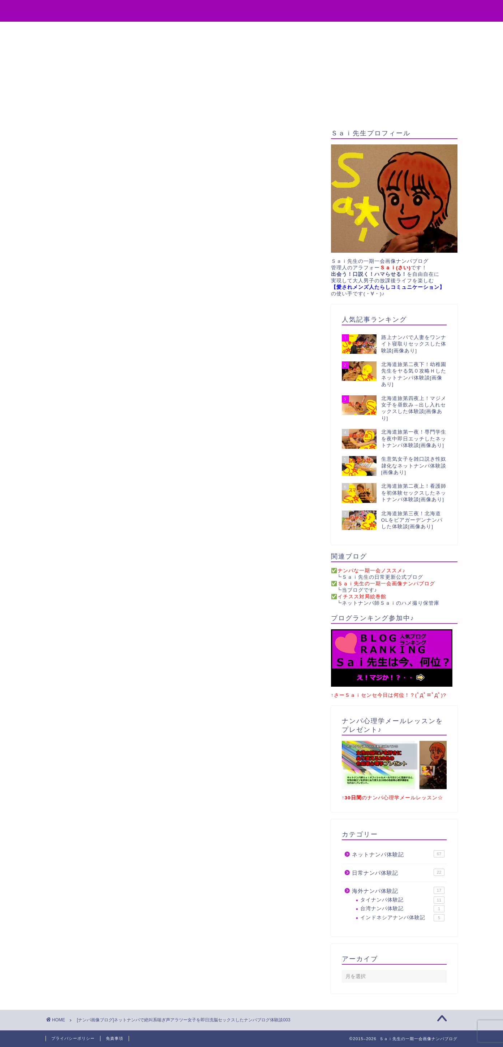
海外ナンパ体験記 (398, 890)
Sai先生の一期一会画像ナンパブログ (252, 10)
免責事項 (114, 1038)
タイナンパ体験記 (402, 900)
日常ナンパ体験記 (398, 872)
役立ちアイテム (169, 30)
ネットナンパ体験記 (398, 853)
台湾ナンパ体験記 (402, 909)
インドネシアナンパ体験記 (402, 917)
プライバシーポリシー (73, 1038)
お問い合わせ (283, 30)
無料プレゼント (228, 30)
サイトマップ (336, 30)
